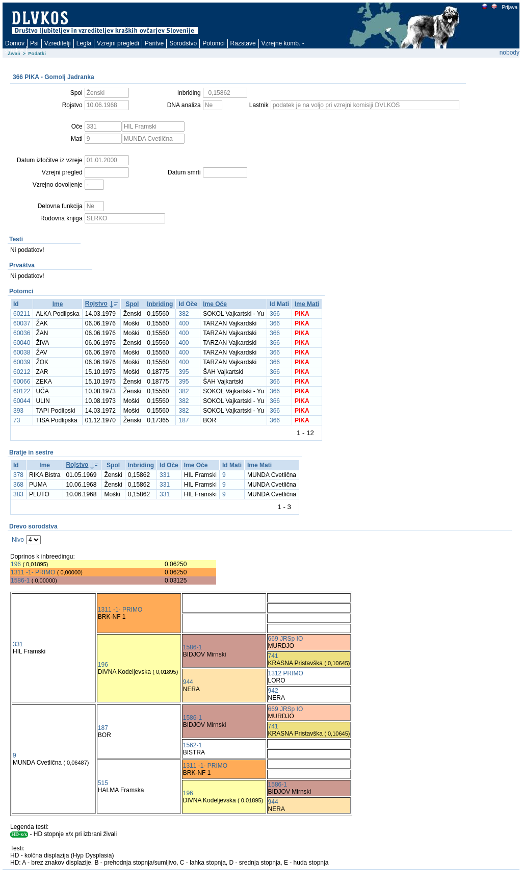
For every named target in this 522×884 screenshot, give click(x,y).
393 (18, 410)
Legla (83, 43)
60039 (21, 362)
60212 (21, 371)
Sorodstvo (183, 43)
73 (16, 420)
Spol (132, 304)
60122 (21, 391)
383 (18, 494)
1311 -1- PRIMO (33, 572)
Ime (58, 304)
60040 (21, 342)
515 (103, 783)
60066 (21, 381)
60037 (21, 323)
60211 (21, 313)
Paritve (154, 43)
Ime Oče (215, 304)
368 (18, 484)
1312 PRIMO (285, 673)
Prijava (509, 7)
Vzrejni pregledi (118, 43)
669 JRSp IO (285, 638)
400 (183, 323)
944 (188, 682)
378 (18, 474)
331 (165, 474)
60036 (21, 333)
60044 (21, 401)
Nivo (18, 539)
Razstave (243, 43)
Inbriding (160, 304)
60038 (21, 352)
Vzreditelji (57, 43)
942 (273, 690)
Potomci (213, 43)
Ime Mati (307, 304)
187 (183, 420)
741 (273, 656)
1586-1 (20, 580)
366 (275, 313)
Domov (14, 43)
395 (183, 371)
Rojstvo (96, 303)
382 (183, 313)
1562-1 (192, 745)
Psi (34, 43)
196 (16, 564)
